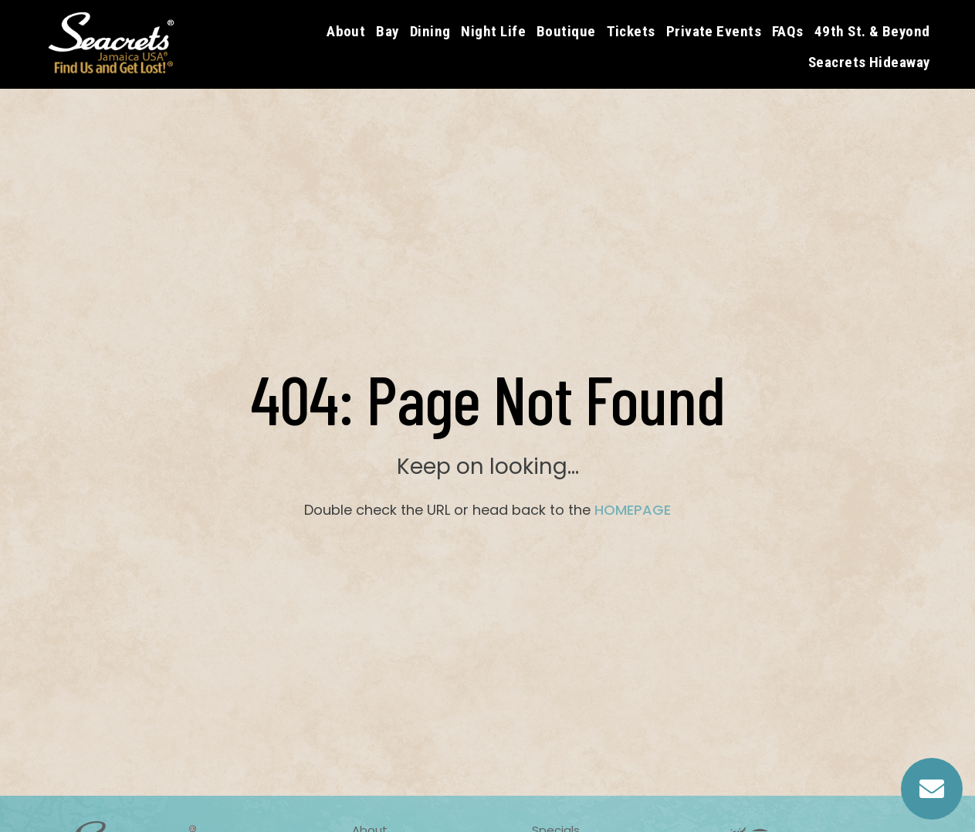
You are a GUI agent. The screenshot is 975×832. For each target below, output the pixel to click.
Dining (430, 31)
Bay (387, 31)
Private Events (713, 31)
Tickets (631, 31)
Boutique (566, 31)
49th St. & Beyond (872, 31)
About (346, 31)
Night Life (493, 31)
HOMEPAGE (632, 509)
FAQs (788, 31)
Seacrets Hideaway (869, 62)
